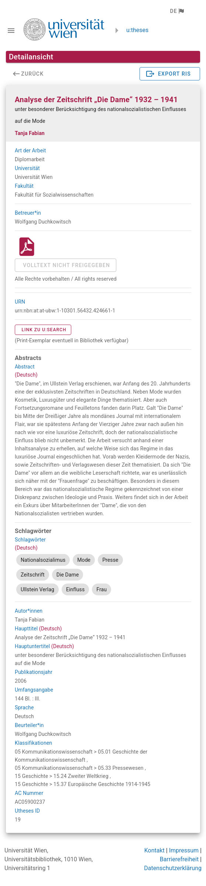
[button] (177, 11)
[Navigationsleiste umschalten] (11, 30)
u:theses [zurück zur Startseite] (137, 30)
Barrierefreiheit (179, 859)
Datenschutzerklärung (173, 868)
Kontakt (154, 850)
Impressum (184, 850)
